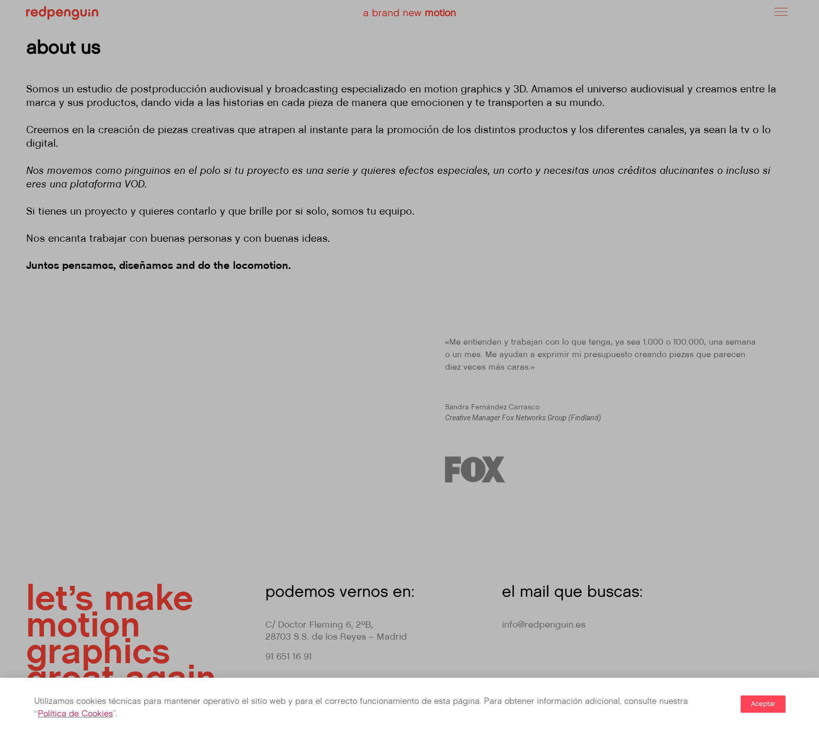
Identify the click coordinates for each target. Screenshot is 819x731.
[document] (409, 365)
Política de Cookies (75, 714)
